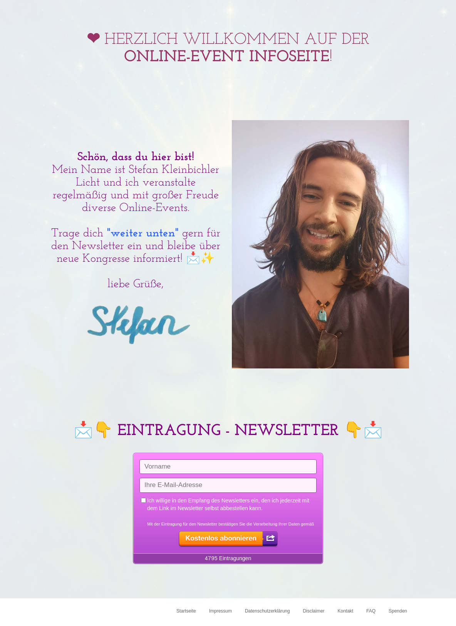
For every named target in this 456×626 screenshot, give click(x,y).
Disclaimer (314, 611)
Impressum (220, 611)
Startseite (186, 611)
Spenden (398, 611)
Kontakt (345, 611)
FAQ (371, 611)
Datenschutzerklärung (267, 611)
